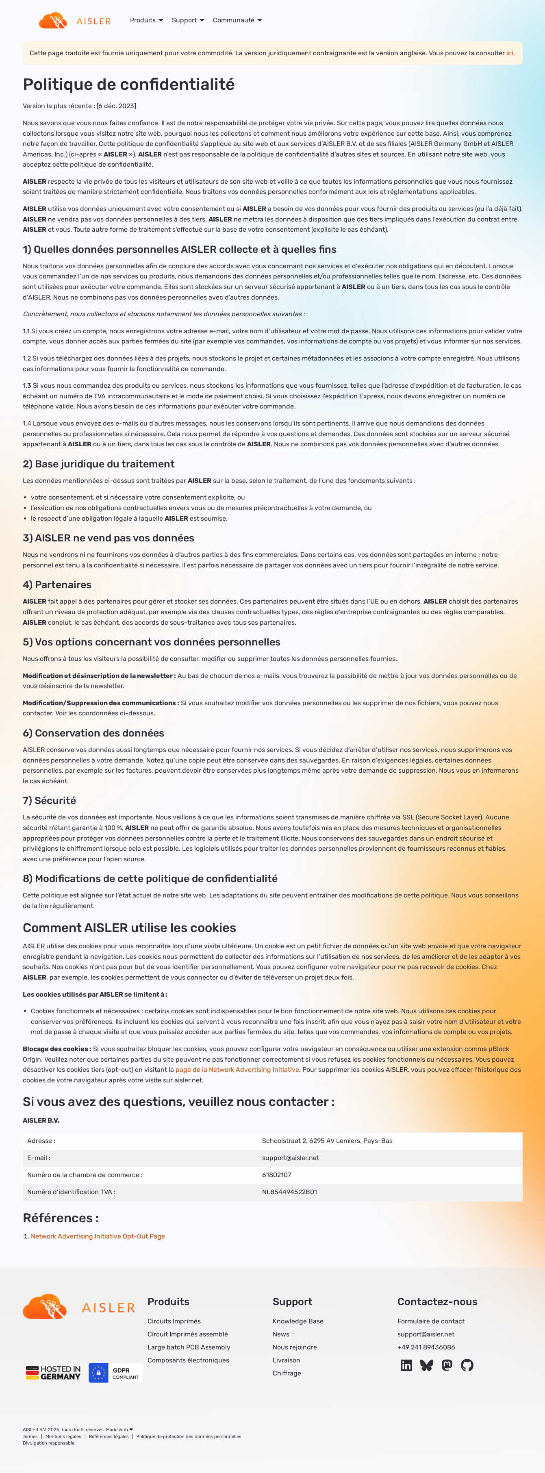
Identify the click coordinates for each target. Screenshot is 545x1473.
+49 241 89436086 (426, 1347)
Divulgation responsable (48, 1443)
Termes (30, 1436)
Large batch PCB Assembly (189, 1347)
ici (509, 53)
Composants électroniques (188, 1360)
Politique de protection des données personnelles (189, 1436)
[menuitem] (75, 20)
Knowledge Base (298, 1321)
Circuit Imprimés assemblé (188, 1334)
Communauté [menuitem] (233, 20)
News (281, 1334)
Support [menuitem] (184, 20)
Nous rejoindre (295, 1347)
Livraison (286, 1360)
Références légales (109, 1436)
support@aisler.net (425, 1334)
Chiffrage (287, 1373)
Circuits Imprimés (174, 1321)
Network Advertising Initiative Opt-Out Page (98, 1236)
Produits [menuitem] (143, 20)
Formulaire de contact (431, 1321)
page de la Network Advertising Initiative (237, 1069)
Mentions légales (63, 1436)
